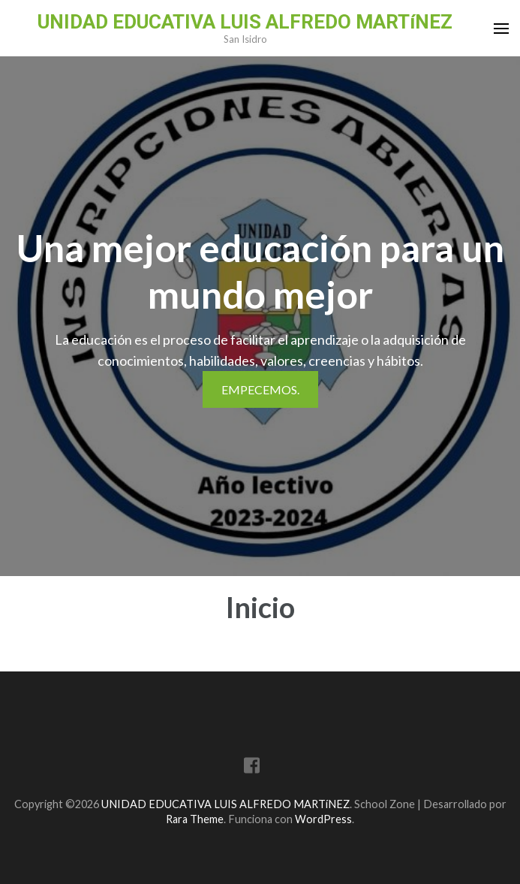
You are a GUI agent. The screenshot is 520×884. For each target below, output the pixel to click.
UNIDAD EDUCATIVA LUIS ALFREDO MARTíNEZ (245, 22)
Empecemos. (260, 389)
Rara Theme (195, 819)
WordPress (323, 819)
